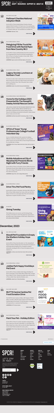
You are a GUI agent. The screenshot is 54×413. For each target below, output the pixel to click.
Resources (22, 4)
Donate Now (32, 351)
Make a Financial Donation (7, 390)
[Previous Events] (4, 339)
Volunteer (31, 353)
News (39, 353)
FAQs (39, 358)
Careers (39, 359)
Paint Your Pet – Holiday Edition (20, 318)
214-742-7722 (4, 383)
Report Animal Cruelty (7, 386)
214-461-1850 (4, 387)
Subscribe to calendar (48, 342)
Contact (4, 380)
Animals (22, 350)
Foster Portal (49, 354)
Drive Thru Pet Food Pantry (18, 187)
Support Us (31, 4)
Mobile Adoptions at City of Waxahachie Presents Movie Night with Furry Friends (19, 160)
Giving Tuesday (13, 209)
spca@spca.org (5, 381)
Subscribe (31, 359)
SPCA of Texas (40, 351)
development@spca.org (6, 394)
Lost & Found (22, 358)
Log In (48, 350)
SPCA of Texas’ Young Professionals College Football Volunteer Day (20, 131)
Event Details (29, 33)
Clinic (21, 354)
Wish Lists (31, 356)
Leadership (40, 356)
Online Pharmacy (23, 356)
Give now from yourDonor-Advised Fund (49, 7)
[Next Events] (51, 339)
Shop (31, 358)
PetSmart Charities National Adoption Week (19, 19)
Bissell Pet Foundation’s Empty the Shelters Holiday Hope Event (20, 237)
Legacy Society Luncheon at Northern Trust (19, 74)
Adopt (14, 4)
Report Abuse (22, 359)
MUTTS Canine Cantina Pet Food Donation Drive (18, 293)
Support (32, 350)
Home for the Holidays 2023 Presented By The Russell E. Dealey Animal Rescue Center (20, 101)
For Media (40, 354)
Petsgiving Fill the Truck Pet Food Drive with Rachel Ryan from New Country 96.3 (19, 46)
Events (31, 354)
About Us (39, 4)
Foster (21, 353)
